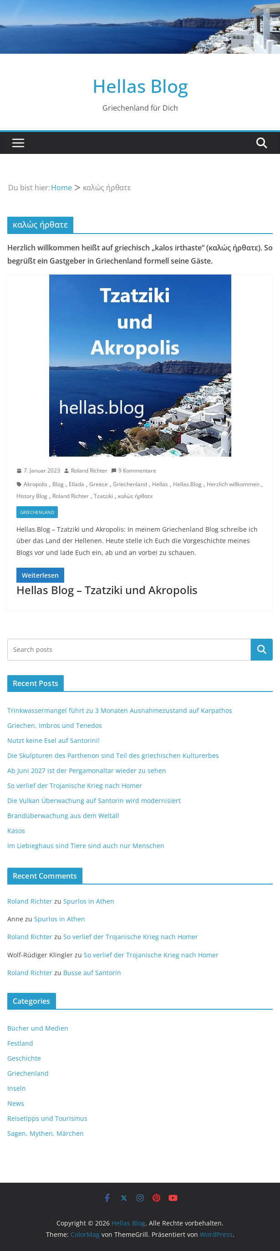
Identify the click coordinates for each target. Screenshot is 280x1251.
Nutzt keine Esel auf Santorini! (53, 740)
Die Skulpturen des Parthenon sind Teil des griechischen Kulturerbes (113, 755)
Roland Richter (89, 470)
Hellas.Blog (187, 484)
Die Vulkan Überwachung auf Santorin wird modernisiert (94, 800)
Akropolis (35, 484)
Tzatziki (103, 496)
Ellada (76, 484)
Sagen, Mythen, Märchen (45, 1133)
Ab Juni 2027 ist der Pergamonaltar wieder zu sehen (86, 770)
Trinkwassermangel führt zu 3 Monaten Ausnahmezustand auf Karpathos (119, 710)
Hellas (160, 484)
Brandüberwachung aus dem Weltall (63, 815)
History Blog (31, 496)
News (15, 1103)
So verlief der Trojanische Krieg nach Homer (74, 785)
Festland (20, 1043)
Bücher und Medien (37, 1028)
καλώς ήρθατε (135, 496)
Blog (58, 484)
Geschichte (24, 1058)
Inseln (16, 1088)
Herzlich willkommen (233, 484)
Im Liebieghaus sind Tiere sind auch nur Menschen (85, 845)
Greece (98, 484)
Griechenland (130, 484)
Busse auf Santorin (92, 972)
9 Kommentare (133, 470)
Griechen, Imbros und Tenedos (54, 725)
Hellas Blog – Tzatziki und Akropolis (107, 589)
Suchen (262, 650)
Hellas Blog (140, 85)
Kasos (16, 830)
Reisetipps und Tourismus (47, 1118)
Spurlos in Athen (88, 901)
